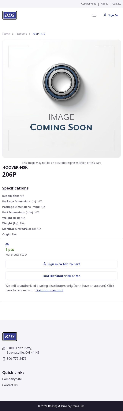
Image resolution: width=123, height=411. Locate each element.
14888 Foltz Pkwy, (20, 350)
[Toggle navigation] (94, 15)
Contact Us (10, 385)
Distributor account (49, 290)
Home (6, 34)
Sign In (111, 15)
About (104, 3)
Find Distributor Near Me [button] (61, 276)
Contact (116, 3)
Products (21, 34)
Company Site (88, 3)
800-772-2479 (14, 358)
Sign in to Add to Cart (61, 264)
